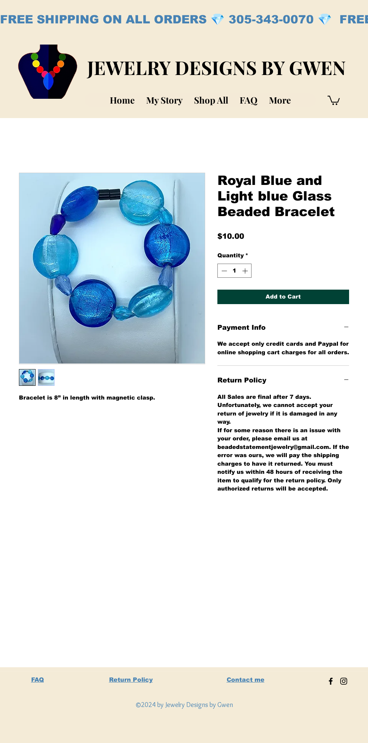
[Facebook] (330, 681)
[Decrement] (223, 271)
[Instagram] (343, 681)
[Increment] (246, 271)
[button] (334, 100)
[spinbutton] (235, 271)
